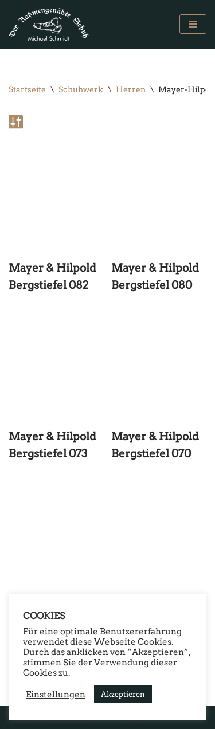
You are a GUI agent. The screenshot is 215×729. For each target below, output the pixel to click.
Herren (131, 89)
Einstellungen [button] (55, 694)
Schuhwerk (80, 89)
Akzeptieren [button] (123, 694)
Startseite (27, 89)
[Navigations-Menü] (192, 24)
